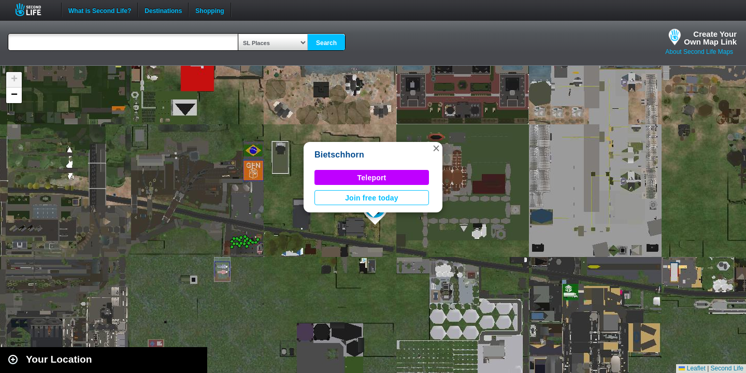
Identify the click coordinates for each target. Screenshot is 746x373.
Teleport (371, 178)
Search (326, 43)
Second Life (34, 10)
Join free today (371, 198)
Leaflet (692, 368)
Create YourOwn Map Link (710, 38)
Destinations (163, 9)
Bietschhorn (339, 154)
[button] (436, 148)
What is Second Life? (99, 9)
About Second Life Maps (699, 51)
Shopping (209, 9)
